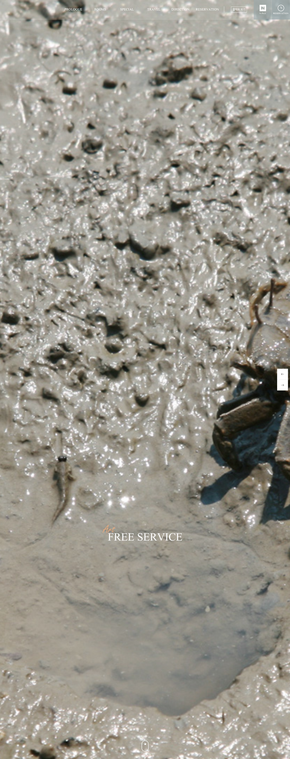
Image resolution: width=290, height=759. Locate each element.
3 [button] (151, 729)
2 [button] (145, 729)
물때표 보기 (239, 9)
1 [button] (138, 729)
